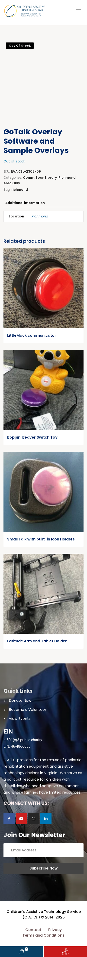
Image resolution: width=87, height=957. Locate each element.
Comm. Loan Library (40, 177)
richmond (19, 189)
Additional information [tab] (25, 202)
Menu (78, 11)
